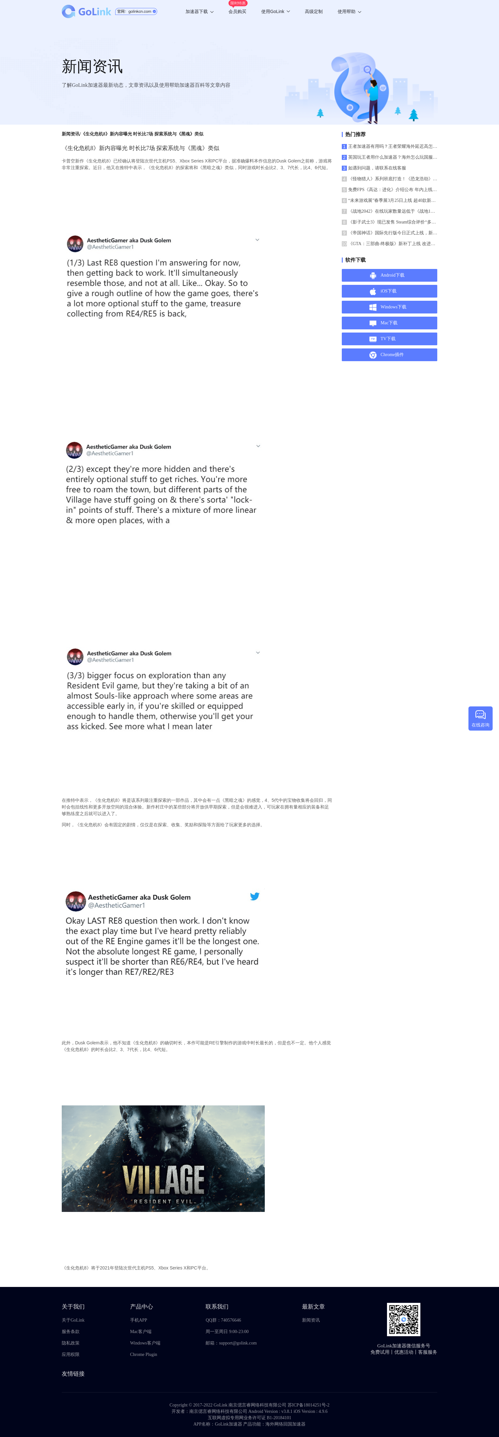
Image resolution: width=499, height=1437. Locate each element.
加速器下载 (200, 11)
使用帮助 (349, 11)
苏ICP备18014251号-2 (308, 1405)
